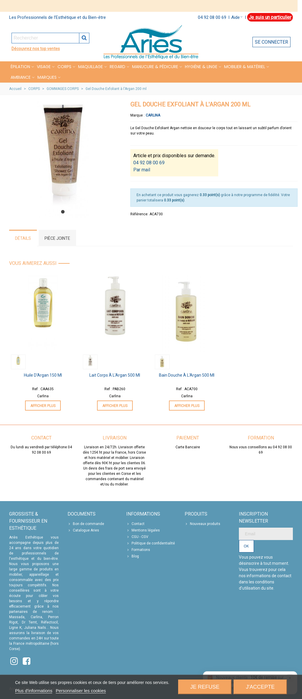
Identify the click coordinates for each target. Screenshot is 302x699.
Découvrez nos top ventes (36, 48)
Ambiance (21, 77)
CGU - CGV (137, 536)
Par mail (141, 170)
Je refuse (204, 687)
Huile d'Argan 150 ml (43, 375)
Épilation (20, 67)
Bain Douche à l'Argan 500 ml (186, 375)
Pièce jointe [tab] (57, 238)
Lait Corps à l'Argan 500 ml (114, 375)
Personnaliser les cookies (81, 690)
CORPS (64, 67)
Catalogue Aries (83, 530)
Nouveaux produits (202, 523)
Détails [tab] (23, 238)
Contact (135, 523)
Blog (132, 556)
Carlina (153, 115)
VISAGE (44, 67)
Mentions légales (143, 530)
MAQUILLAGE (90, 67)
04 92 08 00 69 (212, 17)
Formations (138, 549)
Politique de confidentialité (150, 543)
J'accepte (260, 687)
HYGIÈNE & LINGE (201, 67)
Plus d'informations (33, 690)
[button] (63, 212)
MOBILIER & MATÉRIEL (244, 67)
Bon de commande (86, 523)
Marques (47, 77)
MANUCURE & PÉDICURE (155, 67)
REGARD (117, 67)
